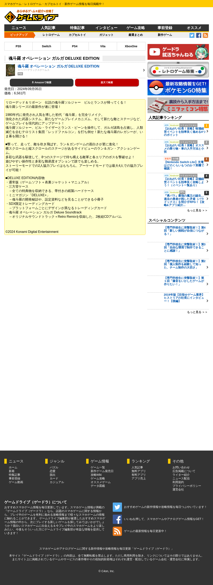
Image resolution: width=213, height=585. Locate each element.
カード (54, 478)
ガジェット (106, 34)
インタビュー (106, 28)
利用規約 (178, 482)
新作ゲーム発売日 (102, 471)
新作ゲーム (165, 34)
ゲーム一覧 (98, 467)
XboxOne (131, 46)
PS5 (18, 46)
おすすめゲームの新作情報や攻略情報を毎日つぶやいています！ (160, 506)
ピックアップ (18, 34)
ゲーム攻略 (135, 28)
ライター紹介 (181, 474)
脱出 (52, 474)
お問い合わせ (181, 467)
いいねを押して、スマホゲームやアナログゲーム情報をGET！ (158, 519)
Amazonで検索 (42, 82)
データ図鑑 (98, 485)
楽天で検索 (107, 82)
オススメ (194, 28)
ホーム (13, 467)
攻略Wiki (96, 474)
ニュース (18, 28)
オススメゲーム (101, 482)
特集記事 (77, 28)
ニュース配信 (181, 478)
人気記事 (48, 28)
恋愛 (52, 471)
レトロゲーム (51, 34)
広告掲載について (183, 471)
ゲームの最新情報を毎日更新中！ (140, 531)
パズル (54, 467)
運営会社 (178, 489)
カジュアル (57, 482)
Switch (46, 46)
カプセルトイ (77, 34)
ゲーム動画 (16, 482)
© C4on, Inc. (106, 571)
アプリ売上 (139, 478)
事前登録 (165, 28)
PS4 (74, 46)
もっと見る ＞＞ (197, 210)
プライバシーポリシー (186, 485)
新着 (12, 471)
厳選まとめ (135, 34)
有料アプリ (139, 474)
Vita (102, 46)
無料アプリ (139, 471)
